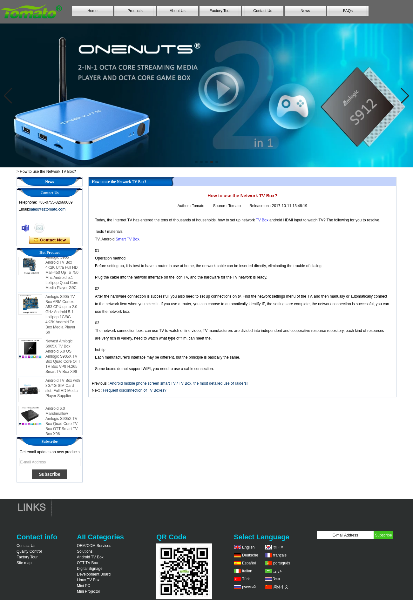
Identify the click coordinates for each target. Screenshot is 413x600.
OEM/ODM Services (94, 545)
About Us (177, 11)
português (281, 563)
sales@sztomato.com (47, 209)
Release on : (260, 206)
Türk (246, 579)
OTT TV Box (87, 563)
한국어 (279, 547)
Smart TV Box (127, 239)
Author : (185, 206)
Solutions (84, 551)
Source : (220, 206)
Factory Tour (220, 11)
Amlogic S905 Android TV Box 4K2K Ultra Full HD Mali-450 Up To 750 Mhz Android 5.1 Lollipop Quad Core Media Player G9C (61, 273)
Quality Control (29, 551)
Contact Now (49, 240)
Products (134, 11)
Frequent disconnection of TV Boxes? (134, 390)
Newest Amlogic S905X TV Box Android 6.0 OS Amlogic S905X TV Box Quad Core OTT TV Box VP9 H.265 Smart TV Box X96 (62, 357)
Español (249, 563)
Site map (24, 563)
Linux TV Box (88, 580)
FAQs (348, 11)
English (248, 547)
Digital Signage (90, 568)
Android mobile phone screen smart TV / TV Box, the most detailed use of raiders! (178, 383)
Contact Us (262, 11)
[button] (196, 162)
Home (92, 11)
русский (249, 587)
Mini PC (83, 585)
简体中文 (280, 587)
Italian (247, 571)
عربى (277, 571)
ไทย (276, 579)
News (305, 11)
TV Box (262, 220)
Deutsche (250, 555)
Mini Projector (88, 591)
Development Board (94, 574)
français (280, 555)
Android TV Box (90, 557)
